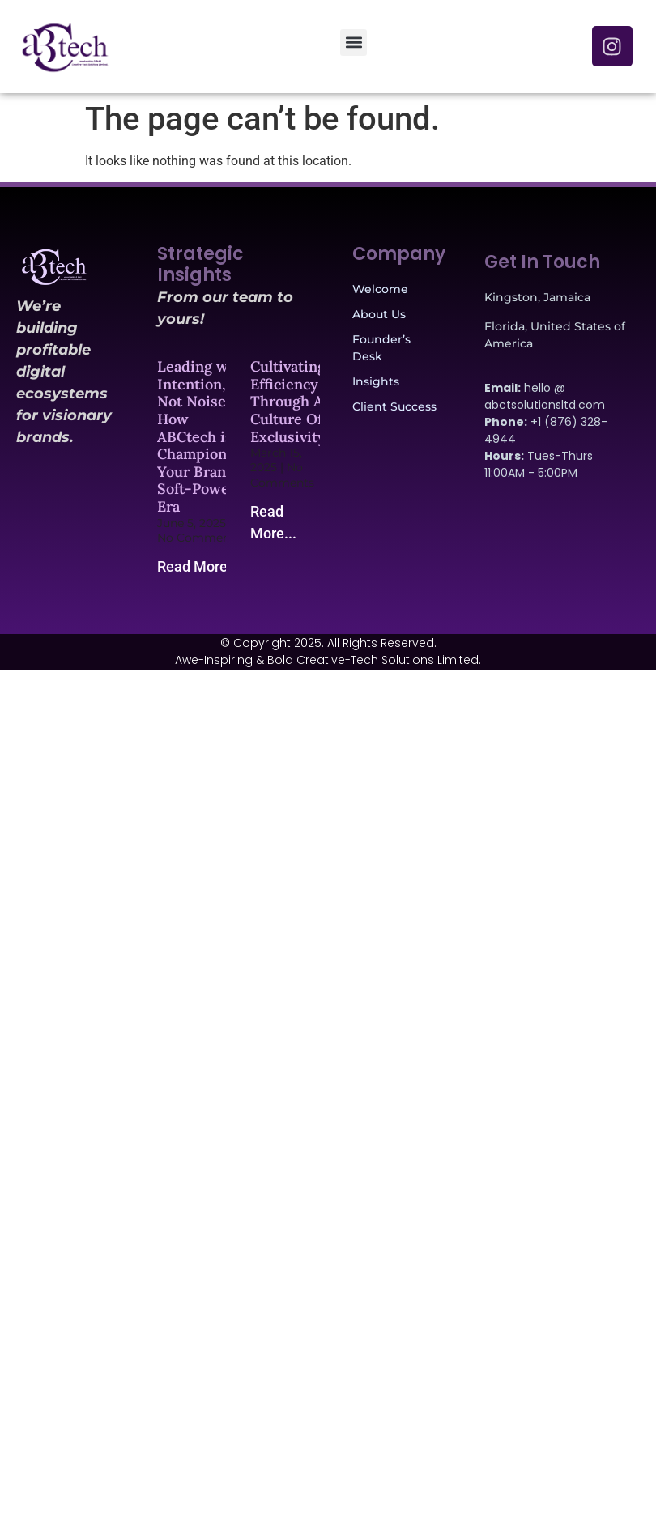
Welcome (380, 289)
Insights (375, 381)
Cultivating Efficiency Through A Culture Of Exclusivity (288, 401)
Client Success (394, 406)
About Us (379, 314)
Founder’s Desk (381, 348)
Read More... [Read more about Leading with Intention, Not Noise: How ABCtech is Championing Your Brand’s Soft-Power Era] (198, 566)
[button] (353, 42)
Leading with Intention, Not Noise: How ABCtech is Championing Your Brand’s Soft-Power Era (203, 436)
